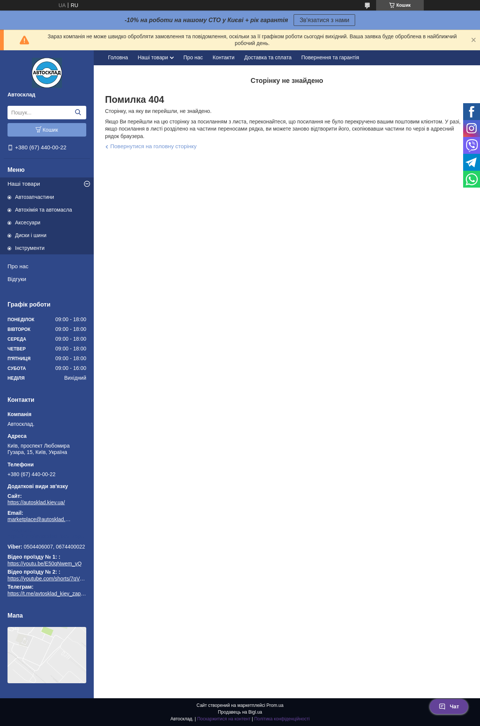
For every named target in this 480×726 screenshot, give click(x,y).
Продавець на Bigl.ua (240, 712)
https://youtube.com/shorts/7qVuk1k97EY (56, 579)
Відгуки (17, 279)
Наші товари (24, 183)
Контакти (223, 57)
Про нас (18, 266)
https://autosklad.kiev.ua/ (36, 502)
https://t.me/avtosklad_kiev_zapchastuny (47, 536)
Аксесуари (27, 222)
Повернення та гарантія (330, 57)
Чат (449, 706)
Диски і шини (30, 235)
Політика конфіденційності (282, 718)
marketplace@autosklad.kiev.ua (39, 519)
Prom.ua (275, 705)
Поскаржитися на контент (223, 718)
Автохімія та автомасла (43, 210)
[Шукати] (77, 112)
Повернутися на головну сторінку (153, 146)
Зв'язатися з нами (325, 20)
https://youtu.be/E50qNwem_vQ (45, 564)
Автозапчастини (34, 197)
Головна (118, 57)
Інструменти (30, 248)
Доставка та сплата (267, 57)
